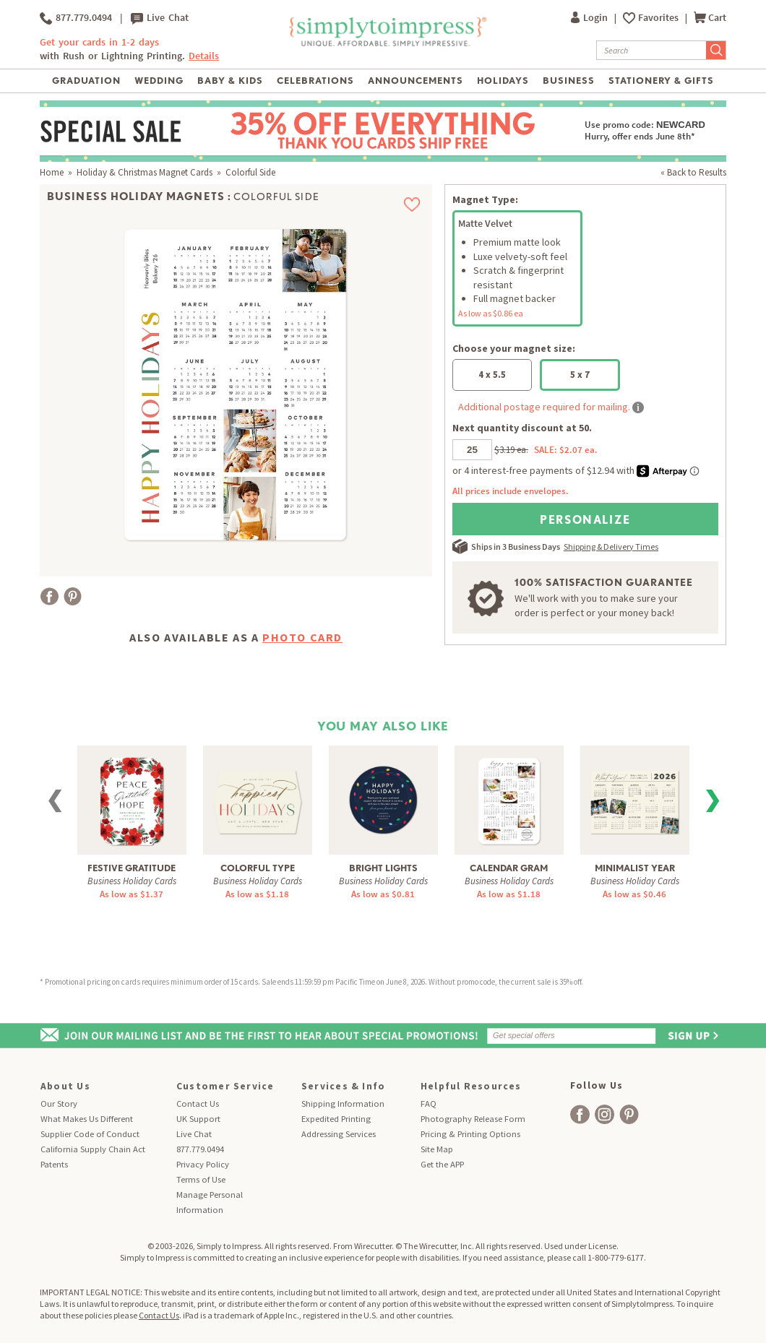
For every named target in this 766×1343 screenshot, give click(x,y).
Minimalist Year (635, 868)
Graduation (86, 80)
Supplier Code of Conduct (89, 1133)
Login (590, 18)
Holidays (503, 80)
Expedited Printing (336, 1118)
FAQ (428, 1103)
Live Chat (160, 18)
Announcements (416, 80)
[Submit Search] (716, 50)
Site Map (437, 1149)
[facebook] (580, 1114)
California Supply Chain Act (92, 1149)
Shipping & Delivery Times (611, 546)
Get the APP (442, 1164)
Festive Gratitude (131, 868)
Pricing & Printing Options (470, 1133)
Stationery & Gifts (661, 80)
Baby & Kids (230, 80)
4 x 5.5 (492, 374)
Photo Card (302, 637)
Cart (710, 18)
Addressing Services (338, 1133)
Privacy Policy (202, 1164)
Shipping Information (342, 1103)
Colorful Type (257, 868)
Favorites (659, 18)
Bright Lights (383, 868)
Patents (54, 1164)
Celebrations (315, 80)
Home (52, 172)
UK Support (198, 1118)
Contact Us (197, 1103)
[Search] (651, 50)
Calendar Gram (509, 868)
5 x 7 (580, 374)
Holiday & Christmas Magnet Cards (144, 172)
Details (204, 56)
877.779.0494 (76, 18)
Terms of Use (200, 1179)
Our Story (58, 1103)
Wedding (159, 80)
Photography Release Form (473, 1118)
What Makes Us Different (86, 1118)
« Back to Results (693, 172)
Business (569, 80)
